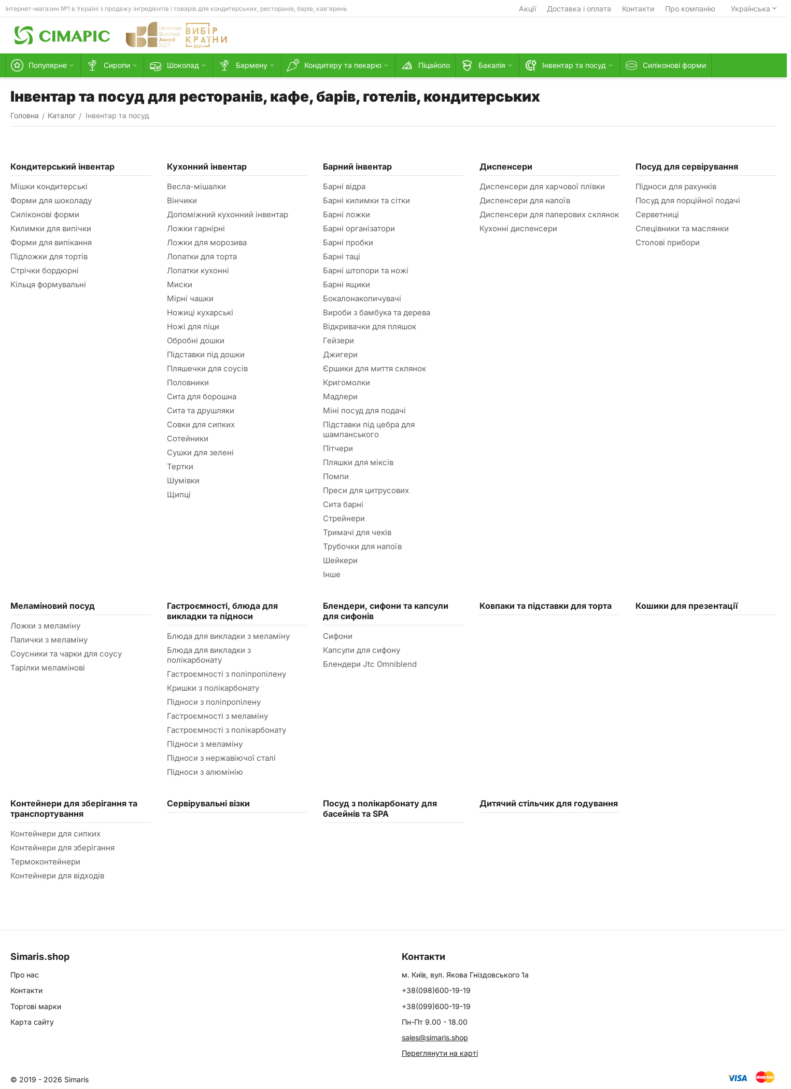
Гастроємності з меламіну (217, 716)
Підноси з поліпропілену (214, 702)
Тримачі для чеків (357, 532)
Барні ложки (346, 214)
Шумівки (183, 480)
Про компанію (690, 8)
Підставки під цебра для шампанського (369, 429)
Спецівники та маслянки (682, 228)
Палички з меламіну (49, 640)
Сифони (337, 636)
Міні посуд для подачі (364, 410)
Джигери (340, 354)
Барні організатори (359, 228)
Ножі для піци (193, 326)
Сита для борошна (201, 396)
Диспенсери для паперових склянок (549, 214)
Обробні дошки (195, 340)
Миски (179, 284)
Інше (332, 574)
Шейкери (340, 560)
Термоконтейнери (45, 862)
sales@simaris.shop (435, 1037)
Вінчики (182, 200)
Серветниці (657, 214)
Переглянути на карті (440, 1053)
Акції (527, 8)
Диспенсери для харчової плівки (542, 186)
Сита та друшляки (200, 410)
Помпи (336, 476)
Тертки (180, 466)
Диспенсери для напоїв (524, 200)
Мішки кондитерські (49, 186)
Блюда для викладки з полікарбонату (209, 655)
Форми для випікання (51, 242)
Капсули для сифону (361, 650)
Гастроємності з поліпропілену (226, 674)
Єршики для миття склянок (374, 368)
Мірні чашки (190, 298)
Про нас (24, 974)
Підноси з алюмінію (205, 772)
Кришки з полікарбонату (213, 688)
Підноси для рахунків (675, 186)
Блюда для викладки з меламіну (228, 636)
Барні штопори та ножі (365, 270)
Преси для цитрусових (366, 490)
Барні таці (341, 256)
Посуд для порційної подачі (687, 200)
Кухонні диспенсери (518, 228)
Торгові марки (35, 1006)
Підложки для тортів (49, 256)
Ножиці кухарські (200, 312)
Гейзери (338, 340)
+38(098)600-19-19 (436, 990)
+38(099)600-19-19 (436, 1006)
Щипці (179, 494)
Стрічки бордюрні (44, 270)
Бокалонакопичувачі (362, 298)
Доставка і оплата (579, 8)
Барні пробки (348, 242)
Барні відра (344, 186)
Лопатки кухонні (198, 270)
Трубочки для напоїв (362, 546)
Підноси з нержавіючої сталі (221, 758)
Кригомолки (346, 382)
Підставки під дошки (206, 354)
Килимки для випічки (50, 228)
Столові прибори (667, 242)
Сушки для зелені (200, 452)
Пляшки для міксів (358, 462)
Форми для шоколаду (51, 200)
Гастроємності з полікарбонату (226, 730)
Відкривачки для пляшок (369, 326)
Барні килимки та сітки (366, 200)
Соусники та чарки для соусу (66, 654)
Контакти (638, 8)
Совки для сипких (201, 424)
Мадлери (340, 396)
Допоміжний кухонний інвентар (227, 214)
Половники (188, 382)
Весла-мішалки (196, 186)
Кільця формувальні (48, 284)
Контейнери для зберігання (62, 848)
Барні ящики (346, 284)
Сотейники (187, 438)
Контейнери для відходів (57, 876)
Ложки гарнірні (196, 228)
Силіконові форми (44, 214)
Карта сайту (32, 1021)
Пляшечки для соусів (207, 368)
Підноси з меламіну (205, 744)
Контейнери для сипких (55, 834)
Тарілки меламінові (47, 668)
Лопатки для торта (202, 256)
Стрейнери (344, 518)
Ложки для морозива (207, 242)
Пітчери (338, 448)
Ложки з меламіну (45, 626)
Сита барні (343, 504)
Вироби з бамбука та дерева (376, 312)
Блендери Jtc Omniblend (370, 664)
